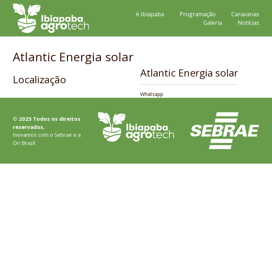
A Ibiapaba (150, 14)
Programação (198, 14)
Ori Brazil (24, 142)
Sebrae (63, 134)
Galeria (212, 23)
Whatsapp (151, 94)
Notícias (248, 23)
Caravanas (245, 14)
